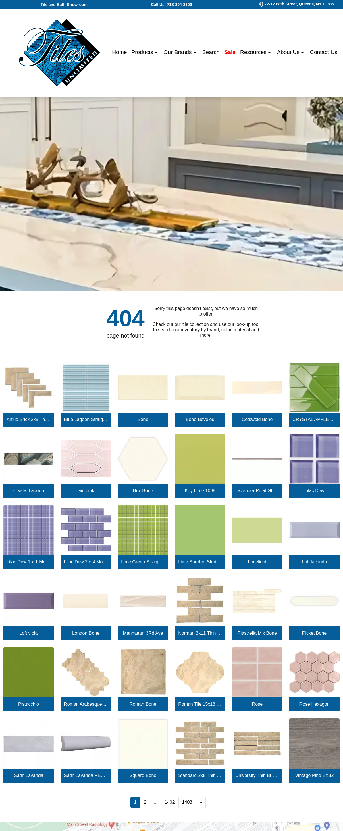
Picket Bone (314, 633)
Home (119, 52)
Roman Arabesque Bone (86, 704)
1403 (187, 802)
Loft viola (28, 633)
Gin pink (85, 490)
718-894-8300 (179, 4)
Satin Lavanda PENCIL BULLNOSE (86, 775)
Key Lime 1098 (200, 490)
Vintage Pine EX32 (314, 775)
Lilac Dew (314, 490)
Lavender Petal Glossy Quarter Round (257, 490)
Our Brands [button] (178, 52)
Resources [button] (254, 52)
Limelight (257, 561)
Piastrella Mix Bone (257, 633)
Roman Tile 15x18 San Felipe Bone (200, 704)
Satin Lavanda (28, 775)
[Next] (201, 802)
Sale (230, 52)
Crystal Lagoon (28, 490)
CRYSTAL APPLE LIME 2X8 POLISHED (314, 419)
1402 (170, 802)
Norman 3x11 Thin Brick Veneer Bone (200, 633)
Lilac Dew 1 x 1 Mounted (29, 561)
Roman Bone (143, 704)
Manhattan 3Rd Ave (143, 633)
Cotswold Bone (257, 419)
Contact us (323, 52)
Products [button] (143, 52)
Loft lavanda (314, 561)
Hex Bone (143, 490)
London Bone (85, 633)
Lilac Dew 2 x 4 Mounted (86, 561)
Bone (143, 419)
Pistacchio (28, 704)
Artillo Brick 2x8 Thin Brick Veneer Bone (29, 419)
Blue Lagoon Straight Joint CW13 (86, 419)
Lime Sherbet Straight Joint (200, 561)
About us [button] (289, 52)
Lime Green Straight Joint (143, 561)
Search (211, 52)
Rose (257, 704)
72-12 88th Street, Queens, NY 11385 (299, 4)
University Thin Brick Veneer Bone (257, 775)
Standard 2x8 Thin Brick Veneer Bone (200, 775)
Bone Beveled (200, 419)
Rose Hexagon (314, 704)
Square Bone (143, 775)
